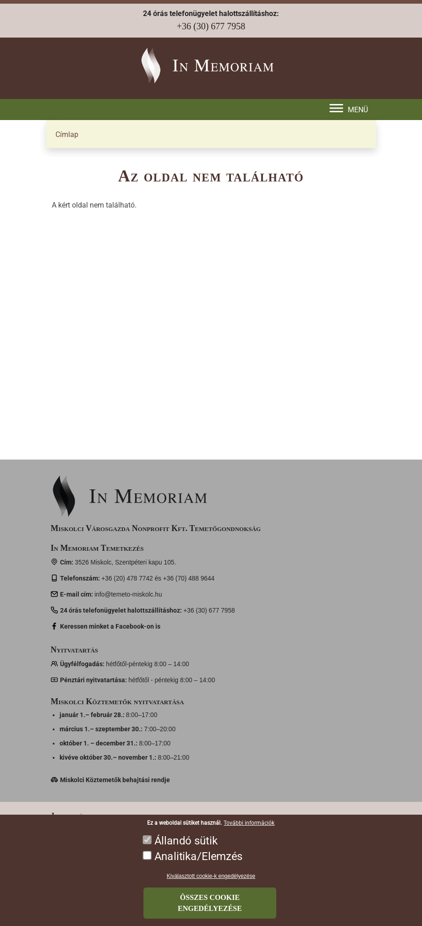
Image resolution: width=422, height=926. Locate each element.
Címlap (66, 134)
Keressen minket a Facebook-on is (110, 626)
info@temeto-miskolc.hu (128, 594)
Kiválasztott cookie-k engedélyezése (211, 884)
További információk (249, 830)
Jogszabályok (75, 815)
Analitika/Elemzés (198, 864)
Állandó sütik (186, 848)
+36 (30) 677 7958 (211, 26)
